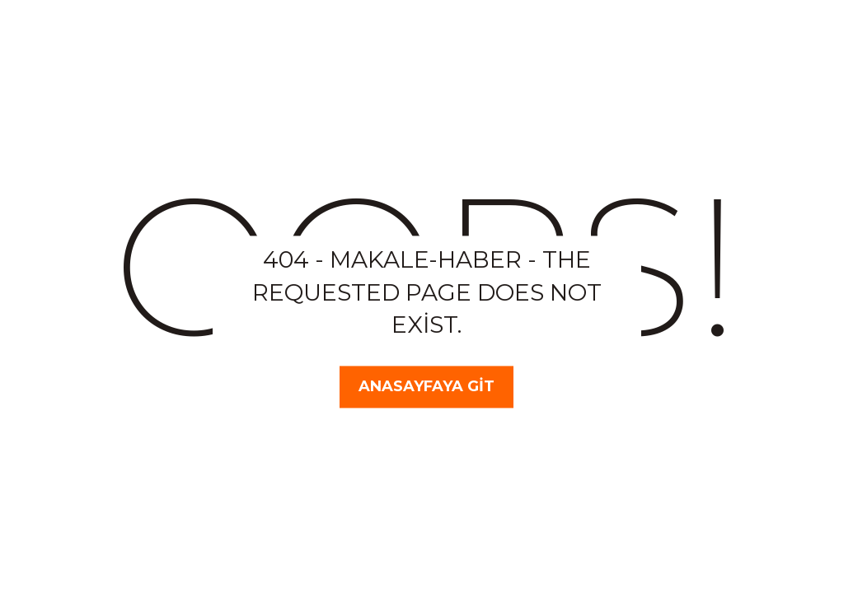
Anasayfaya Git (426, 386)
